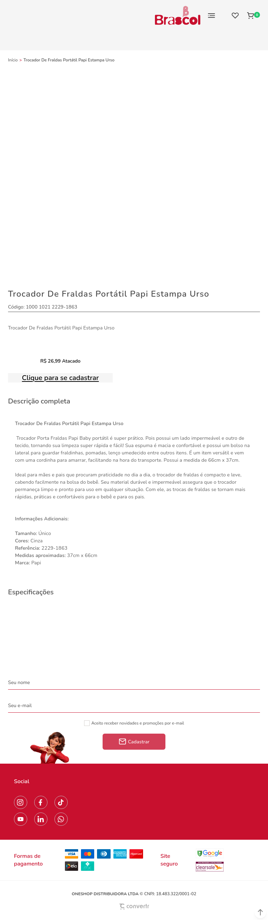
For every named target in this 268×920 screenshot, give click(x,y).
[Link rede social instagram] (20, 802)
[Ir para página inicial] (13, 60)
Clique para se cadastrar (60, 378)
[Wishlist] (235, 15)
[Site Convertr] (134, 907)
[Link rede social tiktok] (61, 802)
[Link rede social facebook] (40, 802)
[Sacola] (251, 15)
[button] (260, 912)
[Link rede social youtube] (20, 819)
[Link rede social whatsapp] (61, 819)
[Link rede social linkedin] (40, 819)
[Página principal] (177, 15)
